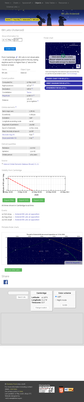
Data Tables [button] (50, 3)
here (21, 391)
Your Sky (16, 20)
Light (58, 297)
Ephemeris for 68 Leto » (56, 88)
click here (13, 389)
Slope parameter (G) (9, 138)
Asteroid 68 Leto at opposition (27, 214)
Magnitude (6, 96)
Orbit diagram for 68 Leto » (58, 83)
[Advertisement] (42, 328)
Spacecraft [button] (27, 3)
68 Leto (36, 20)
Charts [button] (16, 3)
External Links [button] (12, 7)
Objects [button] (38, 3)
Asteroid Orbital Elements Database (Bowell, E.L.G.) (21, 164)
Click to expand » (73, 263)
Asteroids (26, 20)
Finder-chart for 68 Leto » (58, 78)
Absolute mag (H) (8, 135)
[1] (33, 85)
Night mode (61, 300)
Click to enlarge (72, 73)
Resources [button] (63, 3)
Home (8, 20)
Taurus (29, 92)
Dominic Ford (12, 384)
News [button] (7, 3)
